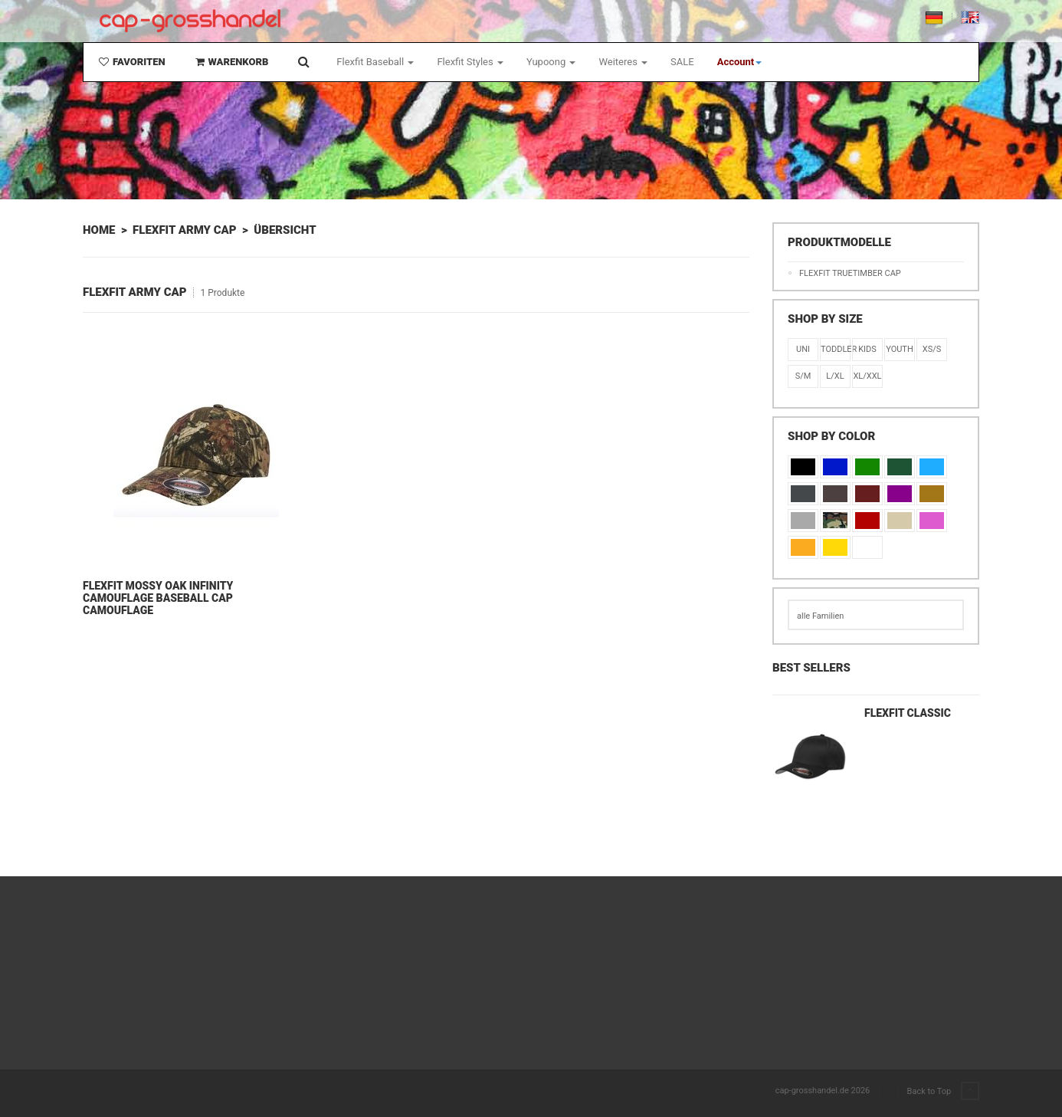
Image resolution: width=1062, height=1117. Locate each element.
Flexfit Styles (470, 61)
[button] (740, 62)
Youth (899, 349)
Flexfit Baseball (375, 61)
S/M (803, 376)
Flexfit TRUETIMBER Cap (850, 273)
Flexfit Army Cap (185, 230)
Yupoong (551, 61)
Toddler (835, 349)
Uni (803, 349)
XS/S (932, 349)
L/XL (835, 376)
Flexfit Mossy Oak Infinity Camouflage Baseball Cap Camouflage (158, 598)
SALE (682, 61)
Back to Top (943, 1091)
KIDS (867, 349)
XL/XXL (867, 376)
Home (99, 230)
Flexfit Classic (907, 713)
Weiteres (622, 61)
